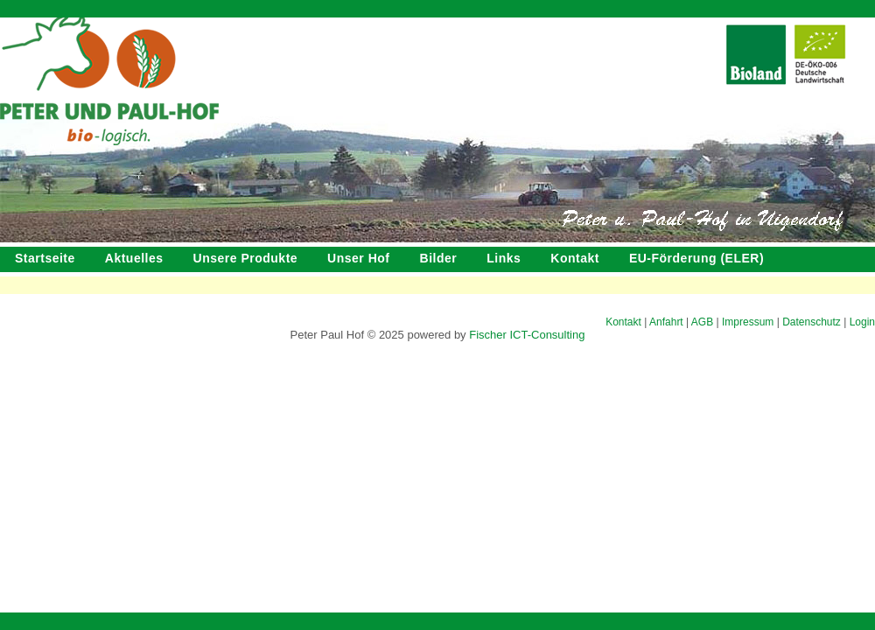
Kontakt (574, 258)
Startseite (45, 258)
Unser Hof (358, 258)
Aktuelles (134, 258)
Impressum (748, 322)
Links (503, 258)
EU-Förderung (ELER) (696, 258)
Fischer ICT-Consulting (526, 334)
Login (862, 322)
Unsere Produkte (245, 258)
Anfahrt (666, 322)
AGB (702, 322)
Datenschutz (811, 322)
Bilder (439, 258)
